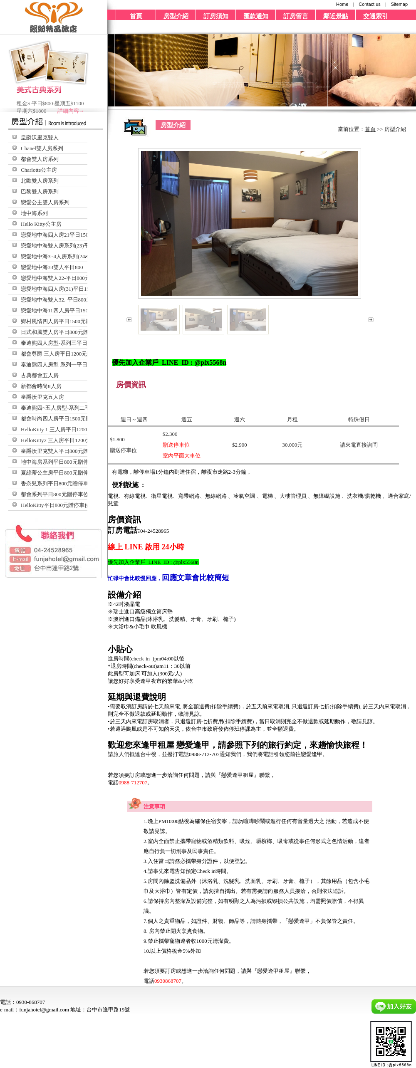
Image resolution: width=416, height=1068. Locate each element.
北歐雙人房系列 (40, 181)
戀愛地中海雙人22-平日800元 (55, 278)
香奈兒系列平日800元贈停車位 (57, 483)
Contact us (370, 4)
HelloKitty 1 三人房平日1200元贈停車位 (67, 429)
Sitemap (399, 4)
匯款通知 (255, 16)
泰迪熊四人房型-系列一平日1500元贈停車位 (73, 364)
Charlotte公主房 (39, 170)
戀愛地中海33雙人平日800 (52, 267)
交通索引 (375, 16)
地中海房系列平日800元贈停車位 (60, 462)
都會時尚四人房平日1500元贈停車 (61, 418)
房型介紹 (175, 16)
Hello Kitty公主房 (41, 224)
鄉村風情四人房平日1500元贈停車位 (64, 321)
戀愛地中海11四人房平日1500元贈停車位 (69, 310)
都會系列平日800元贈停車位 (55, 494)
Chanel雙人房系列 (42, 148)
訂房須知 (215, 16)
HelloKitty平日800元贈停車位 (55, 505)
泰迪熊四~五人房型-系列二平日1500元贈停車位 (77, 408)
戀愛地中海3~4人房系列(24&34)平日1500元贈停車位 (83, 256)
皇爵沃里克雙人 (40, 137)
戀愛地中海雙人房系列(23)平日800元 (64, 245)
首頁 (136, 16)
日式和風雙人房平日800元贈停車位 (63, 332)
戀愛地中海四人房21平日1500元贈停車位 (69, 235)
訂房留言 (295, 16)
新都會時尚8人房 (41, 386)
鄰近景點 (335, 16)
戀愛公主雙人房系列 (45, 202)
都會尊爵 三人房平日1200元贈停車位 (65, 354)
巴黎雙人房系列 (40, 191)
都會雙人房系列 (40, 159)
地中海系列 (34, 213)
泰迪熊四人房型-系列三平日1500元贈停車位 (73, 343)
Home (342, 4)
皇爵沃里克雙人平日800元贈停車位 (63, 451)
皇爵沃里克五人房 (42, 397)
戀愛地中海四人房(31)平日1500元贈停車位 (71, 289)
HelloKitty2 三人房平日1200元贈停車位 (67, 440)
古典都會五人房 (40, 375)
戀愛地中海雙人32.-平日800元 (56, 300)
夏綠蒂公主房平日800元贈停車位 (60, 473)
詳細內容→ (70, 111)
